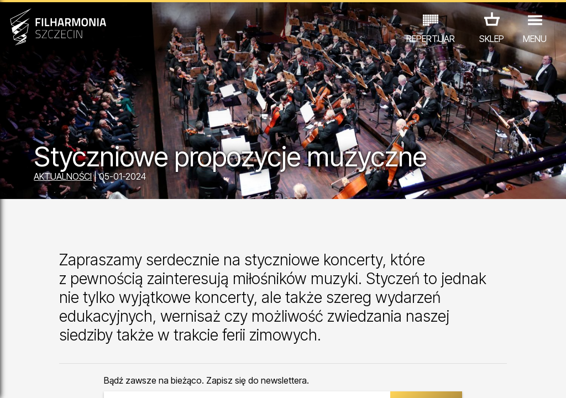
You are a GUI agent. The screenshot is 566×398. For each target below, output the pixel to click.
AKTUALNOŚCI (63, 176)
